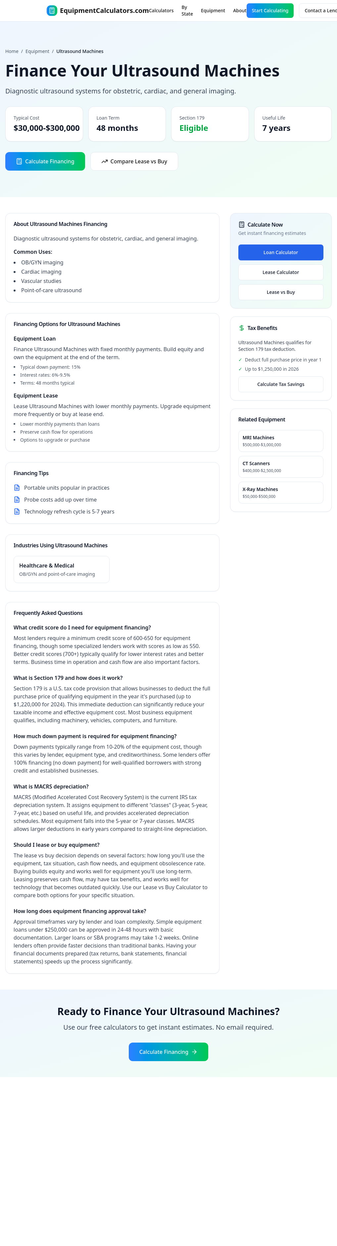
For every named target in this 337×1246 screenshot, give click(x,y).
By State (187, 10)
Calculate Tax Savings (280, 384)
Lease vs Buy (281, 292)
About (240, 10)
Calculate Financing (45, 161)
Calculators (161, 10)
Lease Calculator (281, 272)
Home (12, 51)
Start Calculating (270, 10)
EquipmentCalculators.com (98, 10)
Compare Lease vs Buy (134, 161)
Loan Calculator (281, 252)
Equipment (213, 10)
